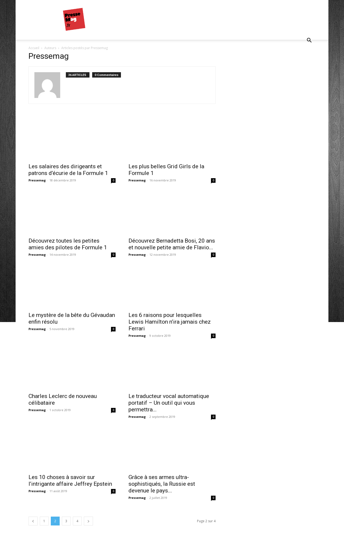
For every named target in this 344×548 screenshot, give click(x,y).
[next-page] (88, 521)
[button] (309, 40)
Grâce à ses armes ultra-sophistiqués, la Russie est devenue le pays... (161, 484)
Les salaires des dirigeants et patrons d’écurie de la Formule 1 (68, 169)
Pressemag (37, 180)
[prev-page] (33, 521)
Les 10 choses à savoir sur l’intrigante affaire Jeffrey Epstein (70, 480)
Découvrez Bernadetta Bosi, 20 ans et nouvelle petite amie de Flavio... (171, 244)
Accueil (33, 48)
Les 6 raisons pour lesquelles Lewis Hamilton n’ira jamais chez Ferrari (169, 322)
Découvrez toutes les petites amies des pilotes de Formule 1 (67, 244)
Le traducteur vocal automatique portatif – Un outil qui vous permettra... (168, 403)
